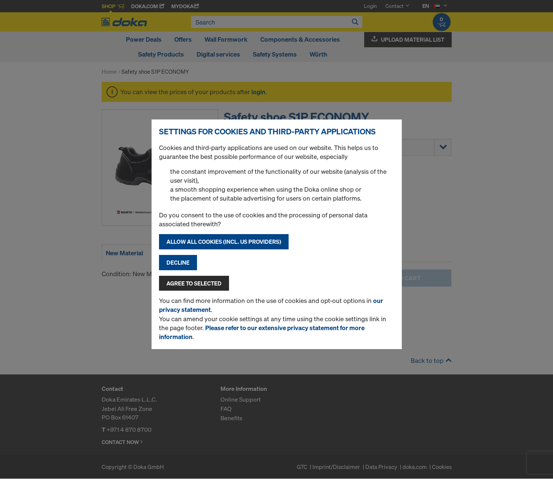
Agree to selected (194, 283)
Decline (178, 262)
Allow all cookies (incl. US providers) (223, 241)
